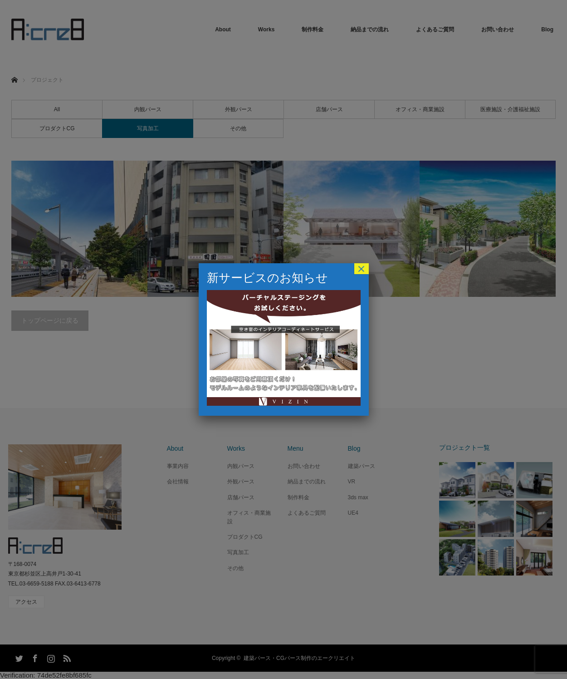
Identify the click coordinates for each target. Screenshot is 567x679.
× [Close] (361, 268)
